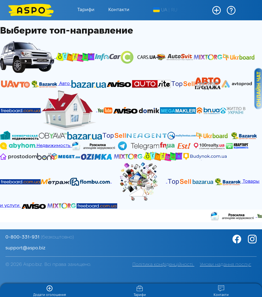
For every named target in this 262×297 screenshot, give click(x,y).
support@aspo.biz (25, 248)
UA (160, 10)
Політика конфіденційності (163, 265)
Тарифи (85, 10)
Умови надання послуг (225, 265)
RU (174, 10)
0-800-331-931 (39, 237)
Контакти (118, 10)
